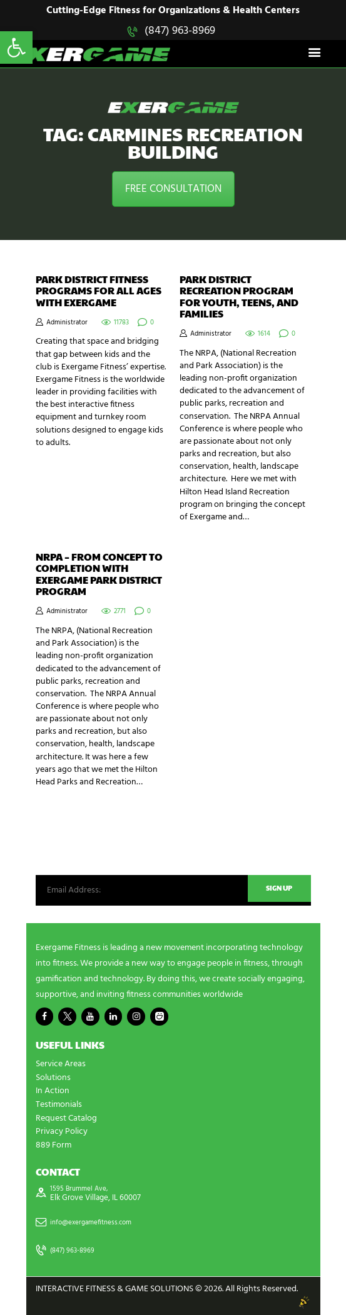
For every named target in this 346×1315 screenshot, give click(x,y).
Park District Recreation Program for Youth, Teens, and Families (239, 297)
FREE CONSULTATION (173, 190)
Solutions (53, 1079)
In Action (52, 1092)
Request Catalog (66, 1118)
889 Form (53, 1145)
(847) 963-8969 (180, 31)
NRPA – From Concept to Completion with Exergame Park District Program (99, 575)
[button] (16, 47)
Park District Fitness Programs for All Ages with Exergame (98, 291)
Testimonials (59, 1105)
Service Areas (61, 1066)
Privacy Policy (62, 1131)
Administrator (66, 323)
